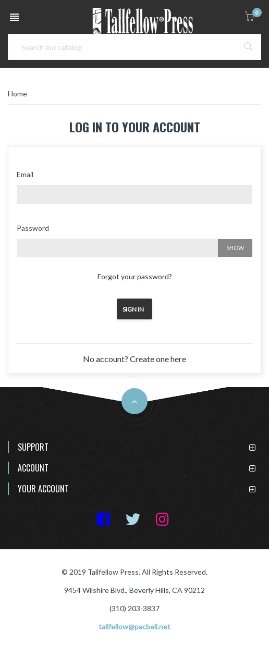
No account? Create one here (134, 359)
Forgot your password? (134, 276)
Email (25, 174)
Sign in (133, 309)
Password (33, 228)
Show (235, 247)
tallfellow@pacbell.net (134, 626)
